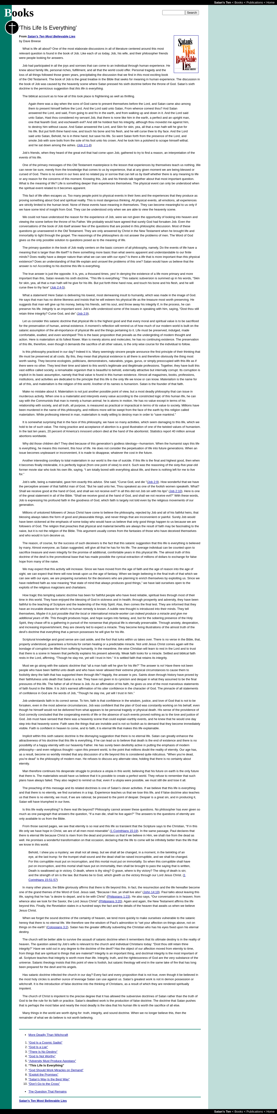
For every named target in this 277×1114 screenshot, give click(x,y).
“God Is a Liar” (38, 1047)
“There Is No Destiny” (43, 1051)
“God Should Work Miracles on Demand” (55, 1070)
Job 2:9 (83, 313)
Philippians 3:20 (110, 901)
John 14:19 (150, 892)
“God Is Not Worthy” (41, 1056)
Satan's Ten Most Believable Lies (51, 36)
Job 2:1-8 (84, 145)
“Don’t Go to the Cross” (44, 1084)
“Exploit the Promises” (43, 1074)
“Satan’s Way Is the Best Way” (49, 1079)
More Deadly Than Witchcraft (48, 1035)
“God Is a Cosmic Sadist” (45, 1042)
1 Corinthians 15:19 (124, 831)
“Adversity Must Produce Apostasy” (52, 1061)
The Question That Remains (47, 1091)
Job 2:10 (175, 491)
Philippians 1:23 (118, 896)
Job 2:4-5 (57, 287)
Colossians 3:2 (57, 927)
